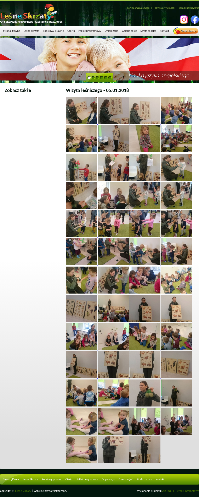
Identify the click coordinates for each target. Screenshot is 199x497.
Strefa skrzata (188, 30)
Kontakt (164, 31)
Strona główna (11, 31)
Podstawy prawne (53, 31)
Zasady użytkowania (189, 7)
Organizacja (111, 31)
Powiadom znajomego (138, 7)
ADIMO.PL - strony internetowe (180, 491)
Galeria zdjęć (129, 31)
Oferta (71, 31)
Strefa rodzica (148, 31)
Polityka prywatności (164, 7)
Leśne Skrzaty (31, 31)
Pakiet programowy (89, 31)
